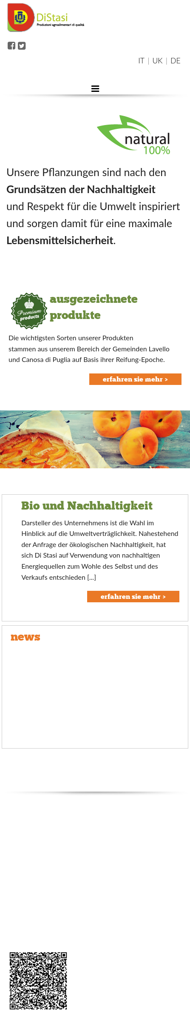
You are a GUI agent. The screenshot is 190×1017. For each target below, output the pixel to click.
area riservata (24, 939)
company (18, 841)
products (17, 897)
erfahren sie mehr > (135, 379)
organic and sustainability (39, 869)
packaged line (24, 911)
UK (158, 60)
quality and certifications (38, 855)
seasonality (20, 925)
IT (141, 60)
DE (175, 60)
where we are (24, 883)
